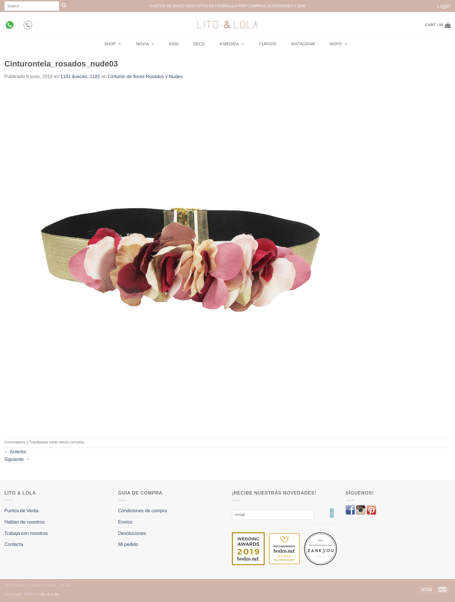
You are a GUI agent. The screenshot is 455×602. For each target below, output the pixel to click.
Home (66, 585)
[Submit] (64, 6)
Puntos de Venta (21, 510)
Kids (174, 44)
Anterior (15, 451)
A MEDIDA (232, 44)
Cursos (268, 44)
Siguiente (17, 459)
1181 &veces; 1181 (80, 76)
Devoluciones (132, 533)
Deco (199, 44)
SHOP (113, 44)
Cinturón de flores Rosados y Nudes (145, 76)
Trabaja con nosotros (26, 533)
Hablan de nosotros (24, 522)
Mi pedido (128, 544)
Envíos (125, 522)
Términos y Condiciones (30, 585)
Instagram (303, 44)
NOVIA (145, 44)
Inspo (338, 44)
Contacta (13, 544)
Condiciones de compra (142, 510)
